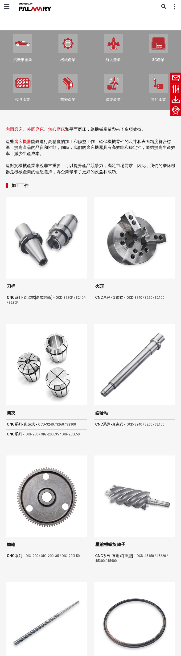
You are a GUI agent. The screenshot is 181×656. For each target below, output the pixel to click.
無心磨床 (56, 129)
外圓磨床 (35, 129)
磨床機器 (22, 141)
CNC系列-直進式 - (129, 297)
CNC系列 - (43, 434)
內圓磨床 (14, 129)
